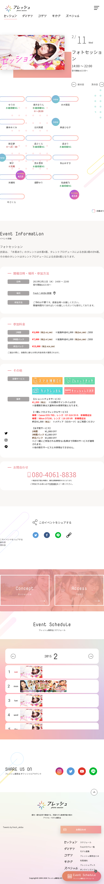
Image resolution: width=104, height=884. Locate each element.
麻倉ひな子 (65, 127)
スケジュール (85, 842)
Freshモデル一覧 (87, 847)
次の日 (94, 84)
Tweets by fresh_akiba (13, 827)
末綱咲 (11, 182)
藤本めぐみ (11, 127)
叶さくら (11, 202)
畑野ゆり (38, 182)
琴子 (11, 163)
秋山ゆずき (65, 163)
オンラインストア (87, 869)
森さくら (38, 143)
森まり (65, 143)
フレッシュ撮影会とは (89, 856)
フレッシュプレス (87, 865)
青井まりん (38, 104)
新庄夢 (11, 143)
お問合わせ (81, 829)
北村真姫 (38, 127)
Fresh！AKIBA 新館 (42, 293)
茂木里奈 (38, 163)
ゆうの (11, 104)
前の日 (81, 84)
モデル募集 (85, 851)
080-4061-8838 (54, 474)
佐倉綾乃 (65, 182)
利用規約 (53, 484)
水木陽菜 (65, 104)
